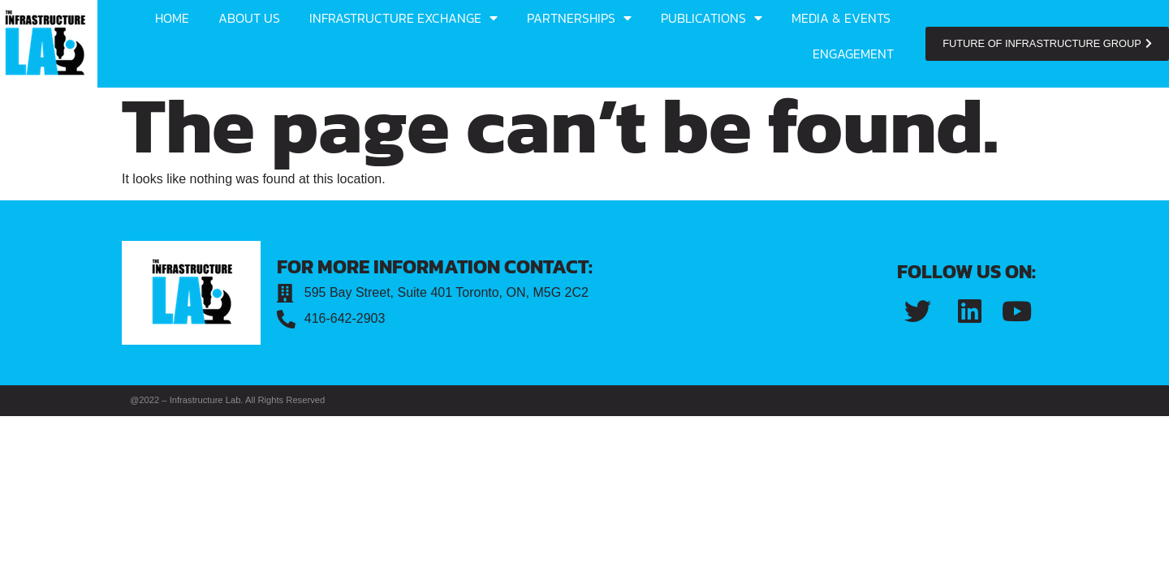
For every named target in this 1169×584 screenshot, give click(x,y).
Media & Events (841, 18)
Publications (711, 17)
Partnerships (579, 17)
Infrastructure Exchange (403, 17)
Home (172, 18)
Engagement (853, 53)
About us (249, 18)
